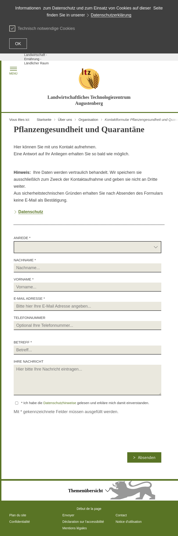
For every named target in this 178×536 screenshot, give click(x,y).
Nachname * (25, 260)
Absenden (147, 457)
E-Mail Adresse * (29, 298)
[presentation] (52, 443)
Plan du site (17, 515)
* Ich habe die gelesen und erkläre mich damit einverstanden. (85, 403)
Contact (121, 515)
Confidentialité (19, 522)
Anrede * (22, 238)
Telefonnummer (29, 318)
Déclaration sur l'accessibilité (83, 522)
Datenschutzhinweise (59, 403)
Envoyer (68, 515)
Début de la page (89, 509)
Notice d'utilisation (129, 522)
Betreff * (23, 342)
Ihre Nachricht (28, 361)
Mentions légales (74, 528)
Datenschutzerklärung (111, 15)
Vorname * (24, 279)
